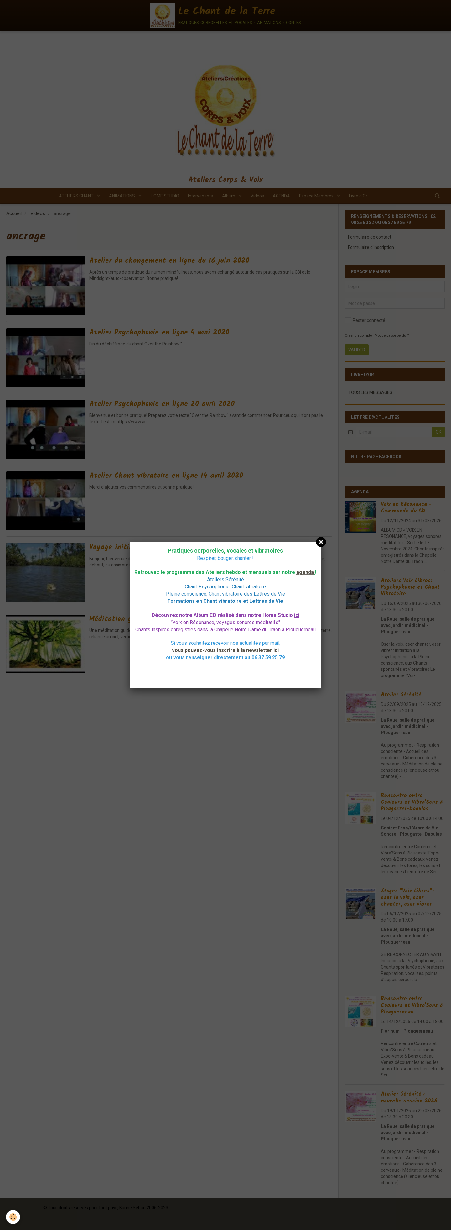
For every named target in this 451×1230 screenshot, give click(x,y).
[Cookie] (13, 1217)
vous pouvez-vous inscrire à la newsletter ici (225, 650)
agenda (305, 572)
